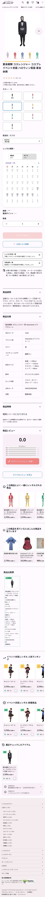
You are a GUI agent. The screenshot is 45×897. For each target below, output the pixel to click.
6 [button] (12, 176)
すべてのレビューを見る (22, 474)
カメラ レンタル (7, 828)
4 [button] (37, 170)
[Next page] (39, 163)
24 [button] (33, 188)
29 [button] (12, 170)
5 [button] (7, 176)
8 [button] (22, 176)
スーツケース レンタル (9, 814)
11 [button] (38, 176)
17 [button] (33, 182)
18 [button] (38, 182)
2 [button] (27, 170)
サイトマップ (21, 894)
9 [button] (27, 176)
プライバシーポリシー (8, 892)
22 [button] (22, 188)
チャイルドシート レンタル (10, 820)
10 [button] (33, 176)
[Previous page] (35, 163)
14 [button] (17, 182)
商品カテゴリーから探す (26, 7)
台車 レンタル (7, 837)
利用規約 (29, 892)
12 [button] (7, 182)
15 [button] (22, 182)
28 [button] (7, 170)
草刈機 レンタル (7, 840)
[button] (37, 2)
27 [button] (12, 194)
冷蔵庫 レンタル (7, 843)
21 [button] (17, 188)
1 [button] (22, 170)
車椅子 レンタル (7, 817)
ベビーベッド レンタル (9, 811)
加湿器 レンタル (7, 823)
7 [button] (17, 176)
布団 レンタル (7, 826)
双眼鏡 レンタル (7, 846)
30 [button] (17, 170)
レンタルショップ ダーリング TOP (10, 7)
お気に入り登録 (22, 244)
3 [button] (32, 170)
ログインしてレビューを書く (22, 461)
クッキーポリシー (20, 892)
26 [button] (7, 194)
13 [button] (12, 182)
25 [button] (38, 188)
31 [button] (33, 194)
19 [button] (7, 188)
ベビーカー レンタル (8, 831)
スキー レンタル (7, 834)
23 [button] (27, 188)
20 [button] (12, 188)
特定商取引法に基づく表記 (9, 894)
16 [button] (27, 182)
